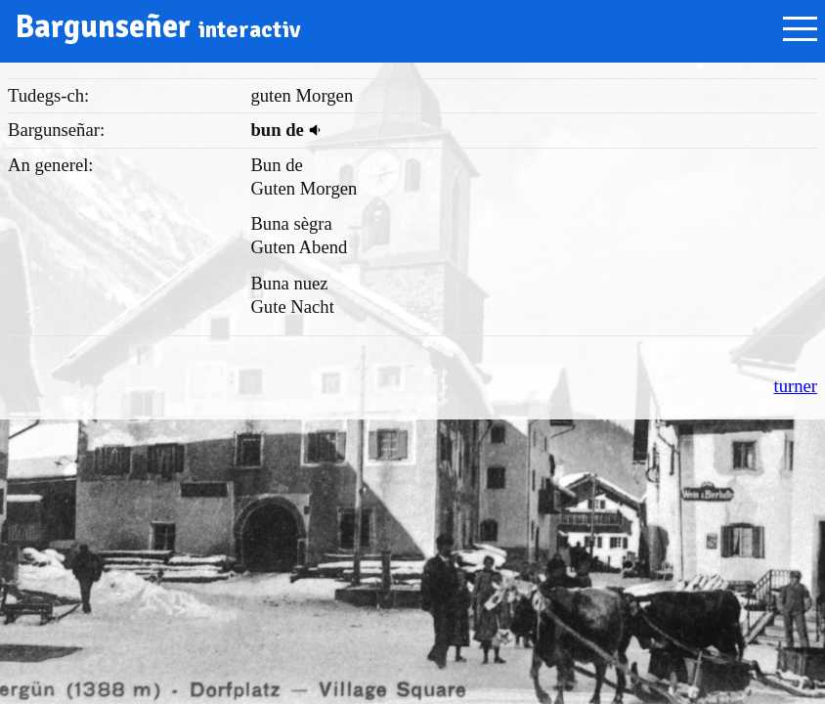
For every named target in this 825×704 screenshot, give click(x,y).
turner (795, 385)
